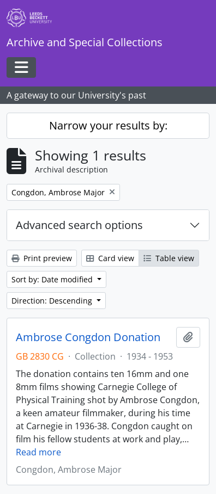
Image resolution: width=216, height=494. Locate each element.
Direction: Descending (52, 300)
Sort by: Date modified (53, 279)
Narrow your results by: (108, 125)
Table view (168, 258)
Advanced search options (79, 225)
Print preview (41, 258)
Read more (38, 452)
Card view (110, 258)
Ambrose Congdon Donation (88, 337)
